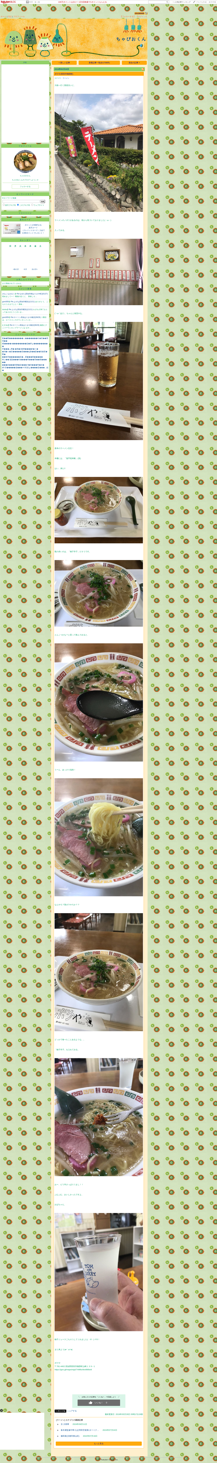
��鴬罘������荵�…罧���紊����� (22, 357)
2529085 (139, 13)
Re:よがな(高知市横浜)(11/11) (23, 302)
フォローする (25, 187)
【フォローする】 (127, 16)
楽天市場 (212, 2)
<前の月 (16, 269)
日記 (10, 16)
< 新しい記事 (64, 63)
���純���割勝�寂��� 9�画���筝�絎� (23, 365)
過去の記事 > (134, 63)
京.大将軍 (65, 1424)
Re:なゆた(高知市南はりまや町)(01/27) (32, 294)
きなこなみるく (8, 294)
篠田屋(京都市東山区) (70, 1436)
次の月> (34, 269)
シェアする (72, 1411)
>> (182, 2)
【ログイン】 (142, 16)
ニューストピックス (25, 334)
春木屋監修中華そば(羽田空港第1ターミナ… (80, 1430)
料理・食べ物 (34, 2)
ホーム (3, 16)
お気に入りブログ (25, 280)
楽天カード (25, 220)
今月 (25, 269)
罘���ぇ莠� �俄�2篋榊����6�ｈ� (20, 349)
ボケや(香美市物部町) (64, 74)
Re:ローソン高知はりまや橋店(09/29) (26, 317)
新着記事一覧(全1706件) (99, 63)
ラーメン (66, 78)
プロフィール (19, 16)
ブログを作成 (201, 2)
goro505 (5, 302)
